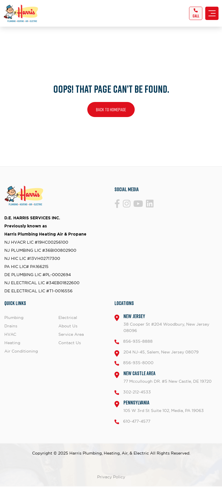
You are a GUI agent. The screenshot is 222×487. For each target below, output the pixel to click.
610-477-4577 (136, 421)
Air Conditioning (21, 351)
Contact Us (69, 342)
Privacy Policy (111, 477)
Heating (12, 342)
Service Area (71, 334)
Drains (10, 326)
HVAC (10, 334)
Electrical (67, 317)
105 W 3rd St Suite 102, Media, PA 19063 (163, 406)
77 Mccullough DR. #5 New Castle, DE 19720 (167, 376)
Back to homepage (111, 109)
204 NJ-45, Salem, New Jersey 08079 (161, 352)
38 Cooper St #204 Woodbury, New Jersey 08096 (170, 323)
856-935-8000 (138, 362)
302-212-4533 (137, 392)
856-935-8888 (138, 341)
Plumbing (13, 317)
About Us (67, 326)
